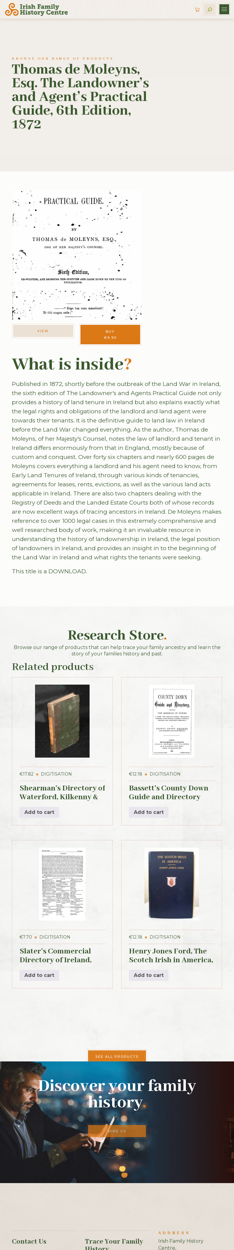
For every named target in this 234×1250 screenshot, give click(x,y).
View (43, 331)
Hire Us (117, 1131)
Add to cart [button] (39, 812)
